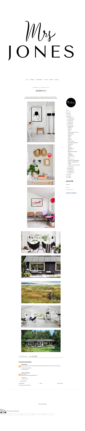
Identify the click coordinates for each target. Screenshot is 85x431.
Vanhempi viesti (60, 383)
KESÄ (69, 157)
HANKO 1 (69, 138)
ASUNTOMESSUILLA (71, 156)
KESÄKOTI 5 (70, 127)
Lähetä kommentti (23, 381)
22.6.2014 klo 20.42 (24, 369)
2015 (68, 114)
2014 (68, 116)
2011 (68, 177)
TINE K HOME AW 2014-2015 (73, 132)
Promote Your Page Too (69, 189)
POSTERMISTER (70, 144)
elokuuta (69, 123)
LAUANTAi (70, 129)
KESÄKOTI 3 (70, 139)
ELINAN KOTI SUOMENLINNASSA (73, 160)
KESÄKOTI (69, 150)
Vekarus (22, 364)
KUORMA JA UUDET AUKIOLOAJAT (74, 165)
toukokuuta (70, 166)
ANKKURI (69, 153)
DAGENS (69, 145)
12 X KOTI (46, 79)
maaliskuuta (70, 169)
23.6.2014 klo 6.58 (24, 378)
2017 (68, 111)
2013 (68, 174)
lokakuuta (70, 120)
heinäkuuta (70, 125)
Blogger (45, 404)
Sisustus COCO (24, 372)
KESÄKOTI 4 (70, 135)
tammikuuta (70, 172)
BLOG (27, 79)
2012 (68, 176)
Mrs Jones (67, 187)
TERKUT (69, 130)
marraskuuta (70, 119)
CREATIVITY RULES (71, 141)
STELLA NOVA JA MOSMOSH (73, 142)
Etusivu (41, 383)
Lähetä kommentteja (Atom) (26, 385)
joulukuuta (70, 117)
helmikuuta (70, 171)
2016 (68, 113)
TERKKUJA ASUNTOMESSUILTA (73, 162)
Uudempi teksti (21, 383)
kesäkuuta (70, 126)
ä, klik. (55, 97)
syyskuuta (70, 122)
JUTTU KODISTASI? (39, 79)
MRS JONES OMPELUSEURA (72, 151)
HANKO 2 (69, 136)
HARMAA (69, 163)
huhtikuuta (70, 168)
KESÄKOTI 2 (70, 147)
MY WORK (51, 79)
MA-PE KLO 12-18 (71, 159)
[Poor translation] (5, 413)
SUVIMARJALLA (70, 154)
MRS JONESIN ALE (71, 148)
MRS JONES (32, 79)
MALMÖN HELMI (71, 133)
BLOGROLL (57, 79)
